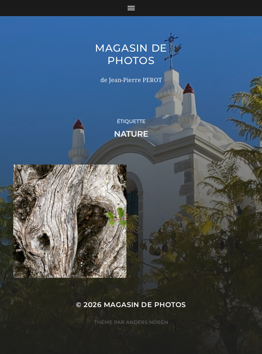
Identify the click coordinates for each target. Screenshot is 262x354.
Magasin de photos (131, 54)
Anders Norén (147, 322)
